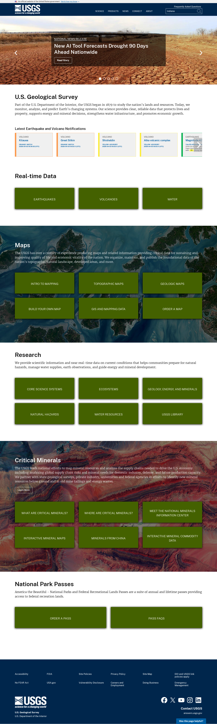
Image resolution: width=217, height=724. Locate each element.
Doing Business (151, 683)
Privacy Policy (118, 674)
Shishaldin (108, 140)
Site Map (147, 674)
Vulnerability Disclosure (91, 683)
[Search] (199, 11)
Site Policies (85, 674)
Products (113, 11)
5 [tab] (117, 78)
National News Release (70, 39)
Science (99, 11)
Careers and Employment (117, 684)
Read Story (63, 60)
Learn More (24, 490)
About (149, 11)
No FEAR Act (21, 683)
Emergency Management (181, 684)
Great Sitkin (68, 140)
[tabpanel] (108, 50)
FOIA (49, 674)
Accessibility (21, 674)
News (125, 11)
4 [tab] (112, 78)
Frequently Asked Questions (187, 6)
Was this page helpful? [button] (191, 721)
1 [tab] (100, 78)
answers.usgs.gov (193, 713)
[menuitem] (99, 9)
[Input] (184, 11)
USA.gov (51, 683)
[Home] (27, 13)
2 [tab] (104, 78)
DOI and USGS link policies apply (184, 675)
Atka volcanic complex (157, 140)
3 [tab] (108, 78)
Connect (137, 11)
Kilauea (23, 140)
